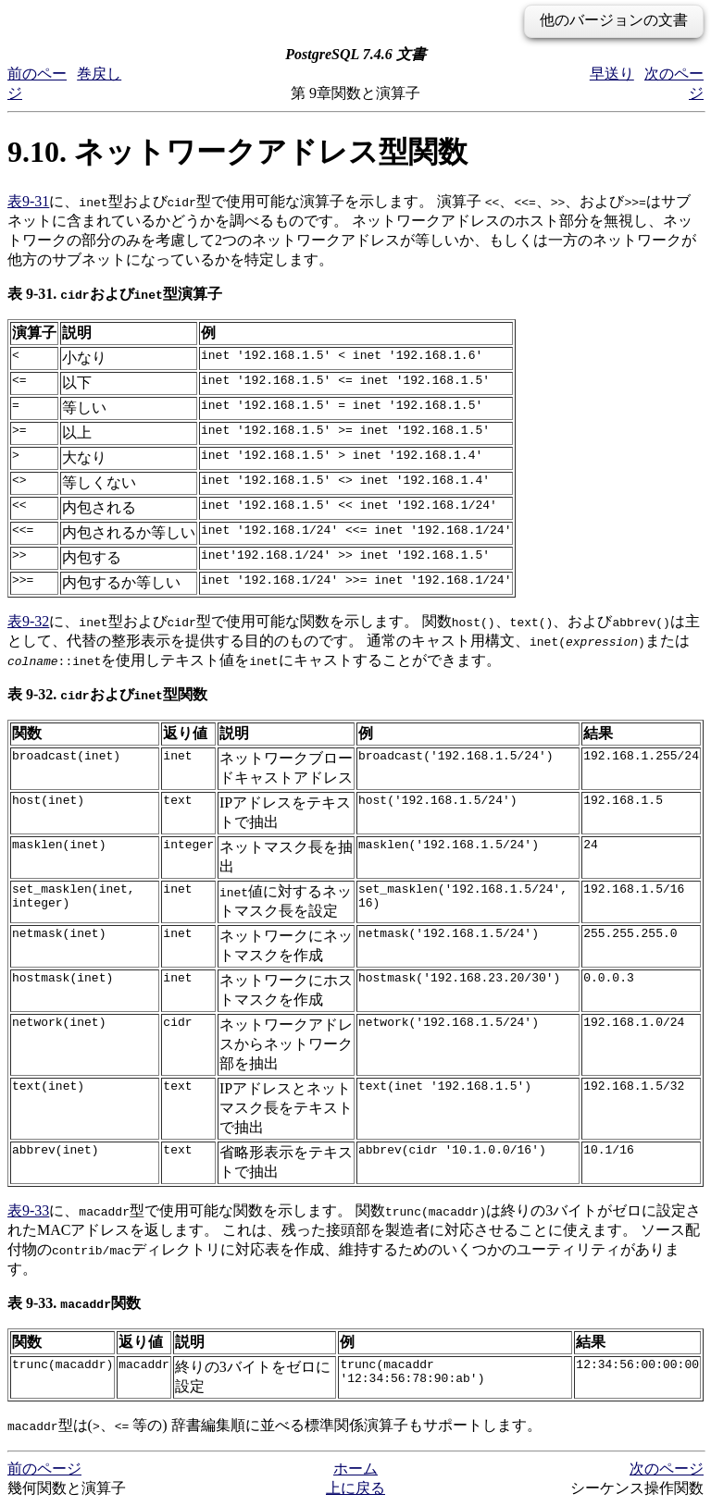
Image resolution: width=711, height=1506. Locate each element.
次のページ (667, 1468)
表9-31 (28, 201)
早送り (612, 73)
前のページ (44, 1468)
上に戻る (355, 1488)
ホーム (355, 1468)
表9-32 (28, 621)
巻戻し (99, 73)
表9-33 (28, 1210)
